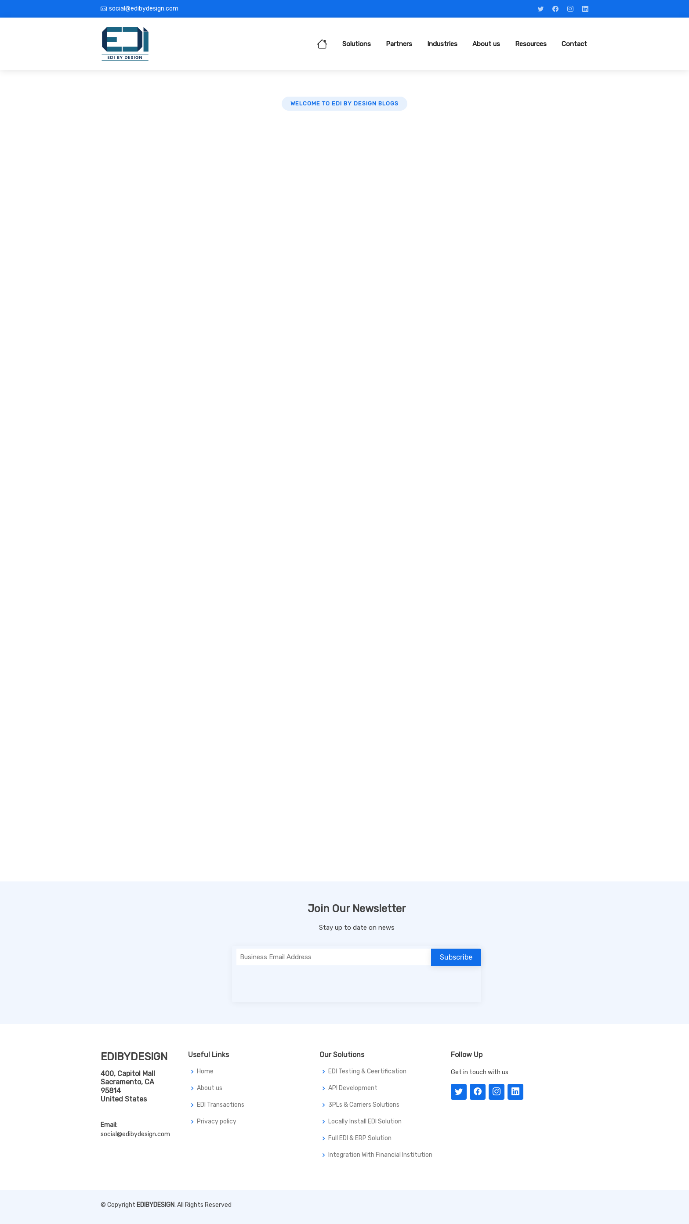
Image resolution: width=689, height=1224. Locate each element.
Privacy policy (216, 1122)
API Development (352, 1088)
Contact (574, 44)
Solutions (356, 44)
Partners (399, 44)
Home (205, 1072)
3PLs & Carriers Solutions (363, 1105)
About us (486, 44)
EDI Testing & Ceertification (367, 1072)
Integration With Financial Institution (380, 1155)
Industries (442, 44)
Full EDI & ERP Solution (360, 1138)
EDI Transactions (220, 1105)
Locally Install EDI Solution (365, 1122)
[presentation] (303, 982)
